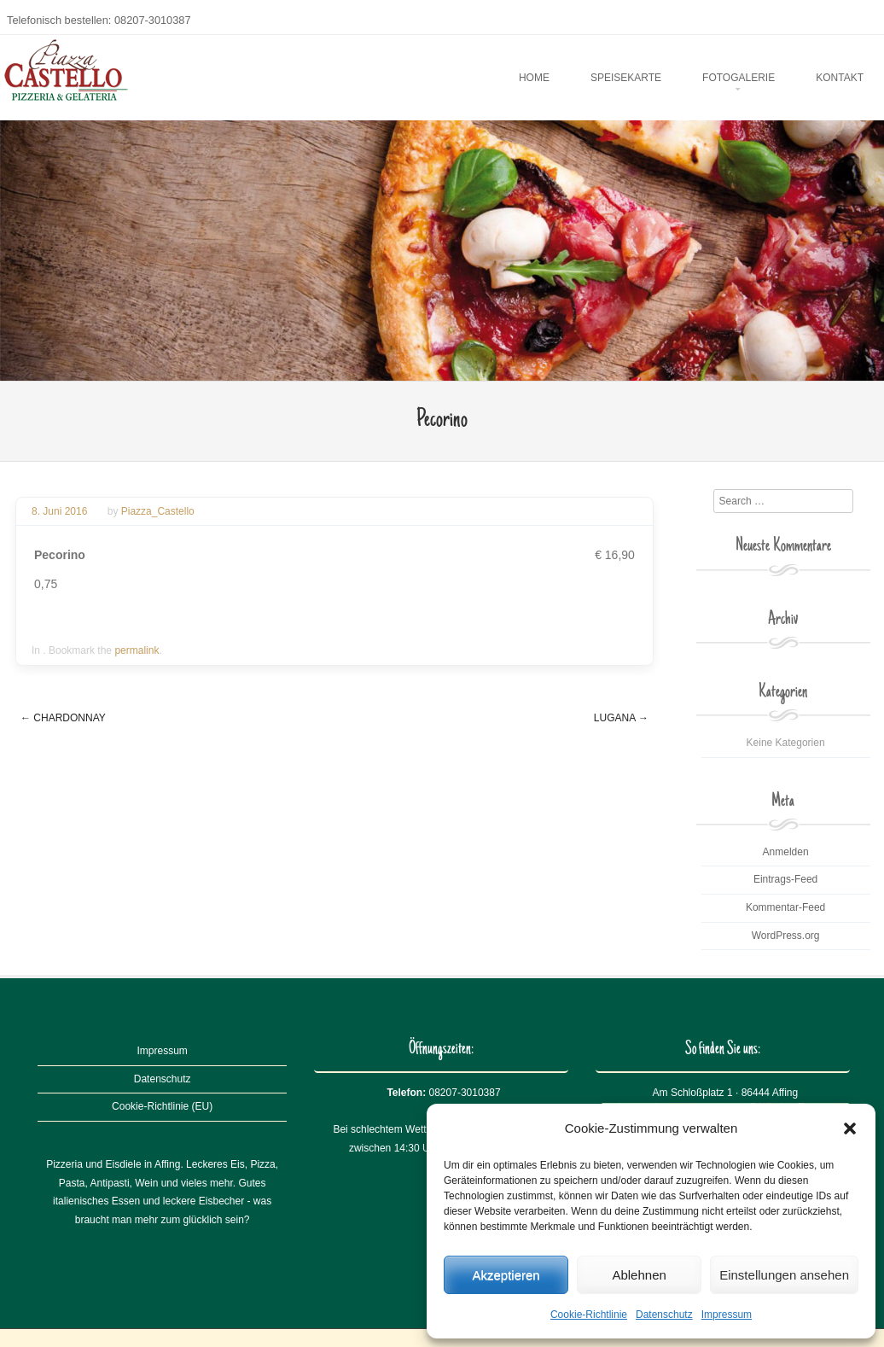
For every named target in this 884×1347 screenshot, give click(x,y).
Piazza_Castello (158, 511)
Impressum (726, 1315)
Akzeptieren (505, 1275)
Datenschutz (664, 1315)
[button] (849, 1128)
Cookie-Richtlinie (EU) (162, 1106)
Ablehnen (639, 1275)
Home (534, 78)
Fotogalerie (738, 78)
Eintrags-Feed (785, 879)
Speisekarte (625, 78)
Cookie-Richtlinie (588, 1315)
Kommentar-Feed (785, 907)
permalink (136, 650)
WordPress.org (786, 936)
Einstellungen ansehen (784, 1275)
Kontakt (840, 78)
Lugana (621, 718)
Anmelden (786, 852)
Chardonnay (63, 718)
